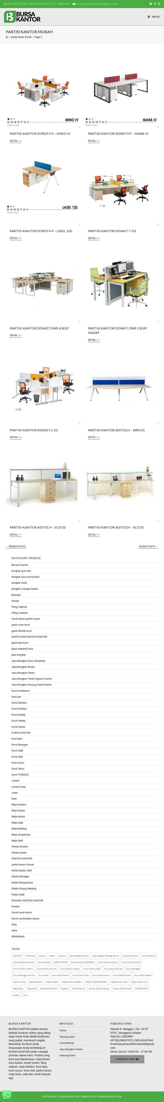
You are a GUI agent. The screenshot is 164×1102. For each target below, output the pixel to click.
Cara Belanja (67, 1042)
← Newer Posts (16, 546)
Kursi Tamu (18, 768)
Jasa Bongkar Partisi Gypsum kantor (32, 678)
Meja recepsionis (21, 834)
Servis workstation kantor (26, 918)
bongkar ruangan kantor (25, 588)
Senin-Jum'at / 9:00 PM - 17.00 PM (131, 1051)
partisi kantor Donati (23, 864)
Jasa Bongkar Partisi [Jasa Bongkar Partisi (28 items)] (79, 955)
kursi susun (18, 762)
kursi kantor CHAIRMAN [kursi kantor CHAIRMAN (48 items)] (83, 962)
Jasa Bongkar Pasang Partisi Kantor (32, 684)
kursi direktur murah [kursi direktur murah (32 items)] (23, 962)
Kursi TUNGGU (20, 774)
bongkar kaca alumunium (26, 576)
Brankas (16, 594)
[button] (127, 1059)
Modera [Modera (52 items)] (64, 988)
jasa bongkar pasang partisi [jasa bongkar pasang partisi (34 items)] (106, 955)
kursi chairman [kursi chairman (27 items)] (130, 955)
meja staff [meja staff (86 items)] (32, 988)
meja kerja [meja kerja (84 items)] (18, 988)
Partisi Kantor (19, 852)
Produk (15, 906)
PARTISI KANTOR (22, 858)
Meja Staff (17, 840)
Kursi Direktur (19, 702)
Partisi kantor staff (22, 870)
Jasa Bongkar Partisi (23, 672)
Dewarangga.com (109, 1096)
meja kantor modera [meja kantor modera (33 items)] (72, 981)
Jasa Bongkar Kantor (71, 1049)
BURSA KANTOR (19, 1029)
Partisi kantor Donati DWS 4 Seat (39, 328)
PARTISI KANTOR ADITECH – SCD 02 (38, 527)
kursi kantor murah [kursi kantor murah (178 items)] (47, 968)
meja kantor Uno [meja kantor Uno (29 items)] (139, 981)
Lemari (15, 780)
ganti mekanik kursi (22, 648)
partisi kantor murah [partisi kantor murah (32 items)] (99, 988)
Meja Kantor (18, 810)
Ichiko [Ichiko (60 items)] (52, 955)
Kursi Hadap (18, 714)
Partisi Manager (20, 876)
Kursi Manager (20, 744)
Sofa (14, 924)
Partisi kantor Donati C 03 (34, 430)
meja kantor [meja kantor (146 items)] (52, 981)
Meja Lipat (17, 822)
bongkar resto (19, 582)
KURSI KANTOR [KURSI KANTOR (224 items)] (60, 962)
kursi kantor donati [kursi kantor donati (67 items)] (108, 962)
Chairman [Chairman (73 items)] (30, 955)
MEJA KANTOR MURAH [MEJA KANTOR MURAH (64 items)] (96, 981)
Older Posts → (148, 546)
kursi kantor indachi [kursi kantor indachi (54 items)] (23, 968)
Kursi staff (17, 756)
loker (14, 798)
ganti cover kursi (21, 624)
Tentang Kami (67, 1036)
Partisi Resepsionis (22, 882)
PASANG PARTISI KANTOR (27, 900)
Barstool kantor (20, 564)
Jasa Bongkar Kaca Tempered (28, 660)
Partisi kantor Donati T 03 (112, 231)
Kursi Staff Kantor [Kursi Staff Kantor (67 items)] (101, 975)
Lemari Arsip (18, 786)
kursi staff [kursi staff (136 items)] (43, 975)
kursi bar (16, 696)
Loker (15, 792)
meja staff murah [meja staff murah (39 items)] (48, 988)
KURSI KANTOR (21, 732)
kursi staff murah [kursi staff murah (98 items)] (122, 975)
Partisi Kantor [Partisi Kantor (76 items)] (78, 988)
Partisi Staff (18, 894)
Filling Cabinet (19, 612)
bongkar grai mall (21, 570)
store (14, 930)
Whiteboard (18, 936)
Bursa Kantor (69, 1096)
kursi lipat (17, 738)
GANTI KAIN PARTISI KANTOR (29, 636)
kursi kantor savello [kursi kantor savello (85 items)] (70, 968)
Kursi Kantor (18, 726)
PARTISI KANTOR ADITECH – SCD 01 (116, 527)
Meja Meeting (19, 828)
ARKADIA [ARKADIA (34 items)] (17, 955)
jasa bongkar (19, 654)
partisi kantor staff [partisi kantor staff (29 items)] (123, 988)
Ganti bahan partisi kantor (26, 618)
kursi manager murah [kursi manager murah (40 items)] (24, 975)
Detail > (15, 141)
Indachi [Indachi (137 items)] (62, 955)
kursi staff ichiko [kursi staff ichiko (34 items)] (81, 975)
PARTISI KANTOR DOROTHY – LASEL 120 (41, 231)
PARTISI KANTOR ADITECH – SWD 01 (116, 430)
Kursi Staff (17, 750)
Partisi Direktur (20, 846)
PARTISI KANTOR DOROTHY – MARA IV (118, 133)
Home (63, 1030)
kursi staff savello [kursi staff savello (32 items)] (143, 975)
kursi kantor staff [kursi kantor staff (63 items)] (92, 968)
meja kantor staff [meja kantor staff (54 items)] (119, 981)
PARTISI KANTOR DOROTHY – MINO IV (40, 133)
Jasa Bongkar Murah (23, 666)
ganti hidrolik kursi (22, 630)
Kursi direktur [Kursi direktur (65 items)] (149, 955)
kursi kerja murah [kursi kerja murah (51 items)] (113, 968)
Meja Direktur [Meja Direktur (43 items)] (36, 981)
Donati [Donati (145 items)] (42, 955)
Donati (15, 600)
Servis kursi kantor (22, 912)
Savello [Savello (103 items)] (16, 995)
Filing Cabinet (19, 606)
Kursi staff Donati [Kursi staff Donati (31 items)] (60, 975)
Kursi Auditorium (21, 690)
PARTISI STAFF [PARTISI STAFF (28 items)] (141, 988)
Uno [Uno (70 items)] (25, 995)
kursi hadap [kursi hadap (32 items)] (44, 962)
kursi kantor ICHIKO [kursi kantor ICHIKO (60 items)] (131, 962)
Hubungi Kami (67, 1055)
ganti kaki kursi (20, 642)
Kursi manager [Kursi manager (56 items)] (133, 968)
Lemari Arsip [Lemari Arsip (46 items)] (19, 981)
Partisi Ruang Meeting (24, 888)
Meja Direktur (19, 804)
